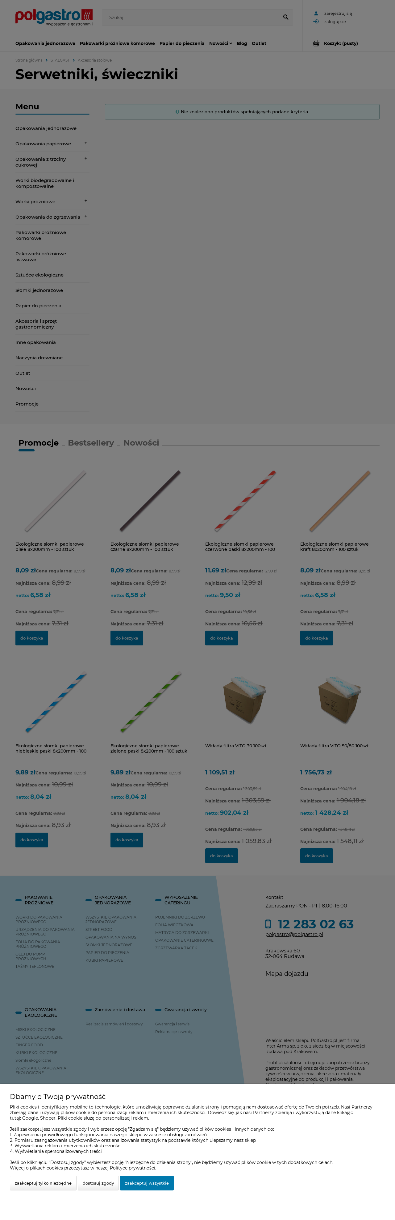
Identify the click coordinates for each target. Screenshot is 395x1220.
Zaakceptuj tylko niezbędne (43, 1183)
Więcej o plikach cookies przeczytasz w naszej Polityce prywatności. (83, 1168)
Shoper (48, 1118)
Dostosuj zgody (98, 1183)
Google (30, 1118)
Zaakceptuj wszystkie (147, 1183)
